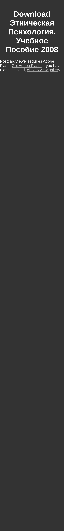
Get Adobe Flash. (27, 65)
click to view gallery (43, 70)
